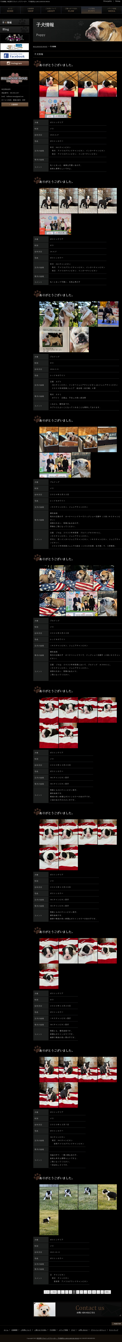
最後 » (107, 1292)
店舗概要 (14, 1330)
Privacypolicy (107, 1)
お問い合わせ (83, 1330)
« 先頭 (53, 1292)
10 (89, 1292)
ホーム (6, 1330)
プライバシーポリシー (98, 1330)
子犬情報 (53, 1330)
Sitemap (117, 1)
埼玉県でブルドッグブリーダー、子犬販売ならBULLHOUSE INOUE (58, 1338)
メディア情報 (63, 1330)
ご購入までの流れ (40, 1330)
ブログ (73, 1330)
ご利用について (26, 1330)
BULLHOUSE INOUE (40, 46)
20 (94, 1292)
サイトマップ (113, 1330)
